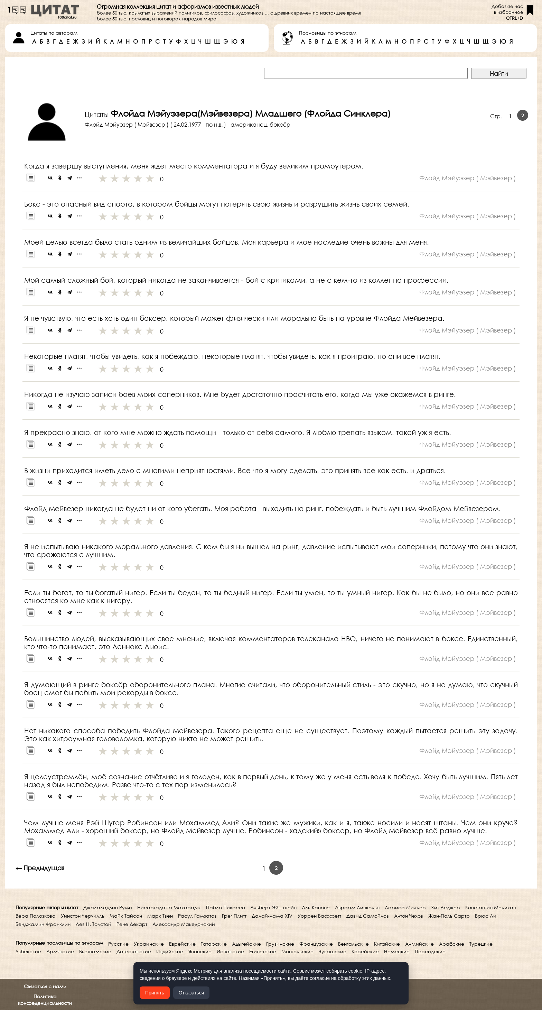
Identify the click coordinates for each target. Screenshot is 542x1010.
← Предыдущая (40, 868)
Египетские (262, 951)
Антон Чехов (408, 915)
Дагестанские (133, 951)
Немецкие (397, 951)
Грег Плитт (234, 915)
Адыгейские (246, 943)
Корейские (365, 951)
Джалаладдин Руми (107, 907)
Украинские (149, 943)
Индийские (169, 951)
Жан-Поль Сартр (449, 915)
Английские (419, 943)
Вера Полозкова (36, 915)
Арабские (451, 943)
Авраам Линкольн (357, 907)
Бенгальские (353, 943)
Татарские (214, 943)
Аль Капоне (316, 907)
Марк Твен (160, 915)
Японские (200, 951)
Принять (154, 992)
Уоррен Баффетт (319, 915)
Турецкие (481, 943)
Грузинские (280, 943)
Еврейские (182, 943)
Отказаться (191, 992)
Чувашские (332, 951)
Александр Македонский (183, 924)
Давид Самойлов (367, 915)
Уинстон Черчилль (82, 915)
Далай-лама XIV (272, 915)
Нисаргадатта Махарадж (169, 907)
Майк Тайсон (126, 915)
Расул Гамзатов (197, 915)
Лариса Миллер (405, 907)
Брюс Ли (485, 915)
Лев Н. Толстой (93, 924)
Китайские (387, 943)
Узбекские (28, 951)
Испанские (230, 951)
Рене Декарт (131, 924)
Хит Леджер (445, 907)
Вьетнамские (95, 951)
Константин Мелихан (490, 907)
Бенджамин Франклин (43, 924)
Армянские (60, 951)
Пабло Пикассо (225, 907)
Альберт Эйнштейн (273, 907)
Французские (316, 943)
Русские (118, 943)
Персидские (430, 951)
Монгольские (297, 951)
